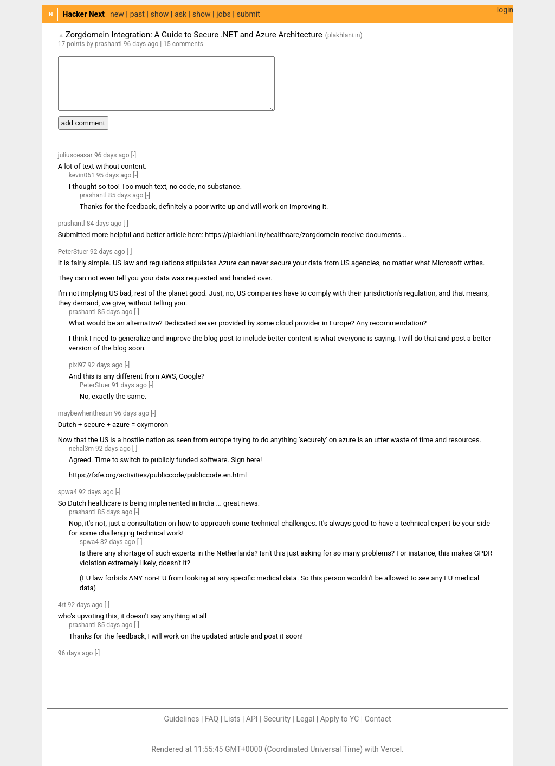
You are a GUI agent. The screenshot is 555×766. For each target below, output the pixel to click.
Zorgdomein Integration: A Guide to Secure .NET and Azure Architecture (194, 35)
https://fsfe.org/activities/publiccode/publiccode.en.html (158, 475)
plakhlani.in (343, 35)
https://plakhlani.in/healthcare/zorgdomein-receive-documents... (305, 235)
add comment (83, 123)
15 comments (183, 44)
